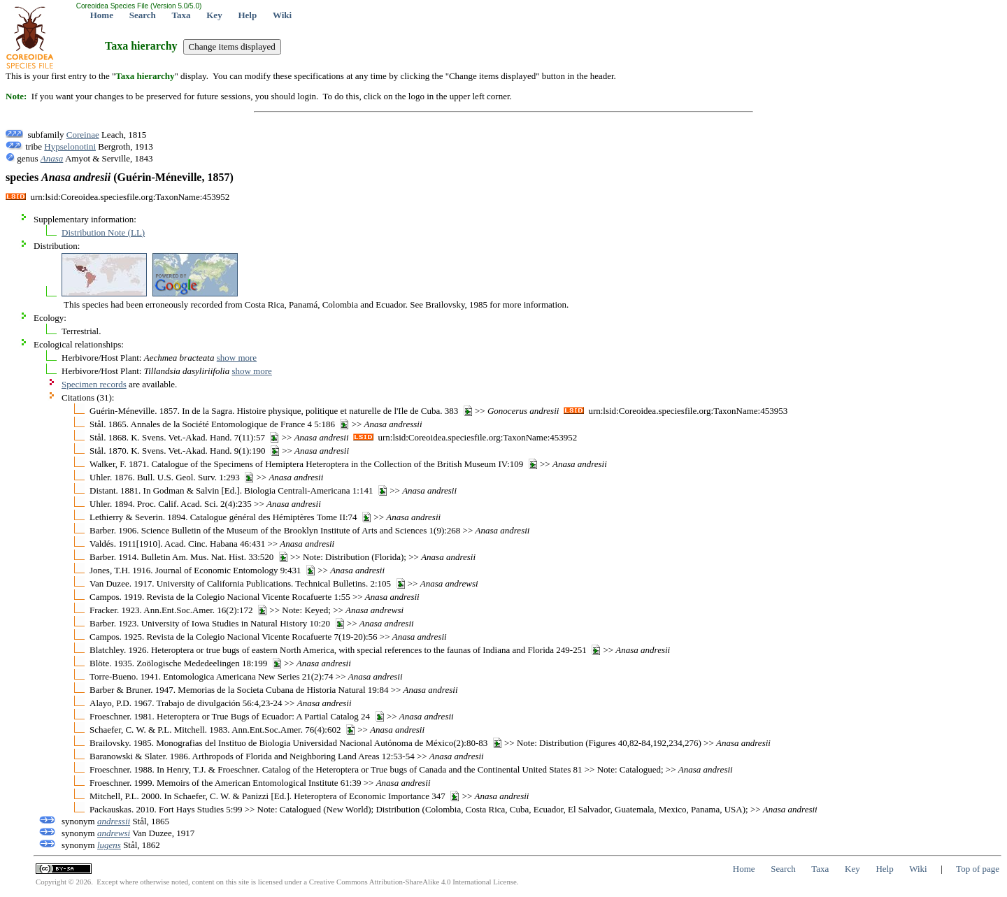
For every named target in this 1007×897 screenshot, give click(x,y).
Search (142, 15)
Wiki (282, 15)
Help (247, 15)
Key (214, 15)
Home (101, 15)
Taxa (181, 15)
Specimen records (94, 384)
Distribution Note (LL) (103, 232)
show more (237, 357)
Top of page (977, 868)
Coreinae (82, 134)
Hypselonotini (70, 146)
